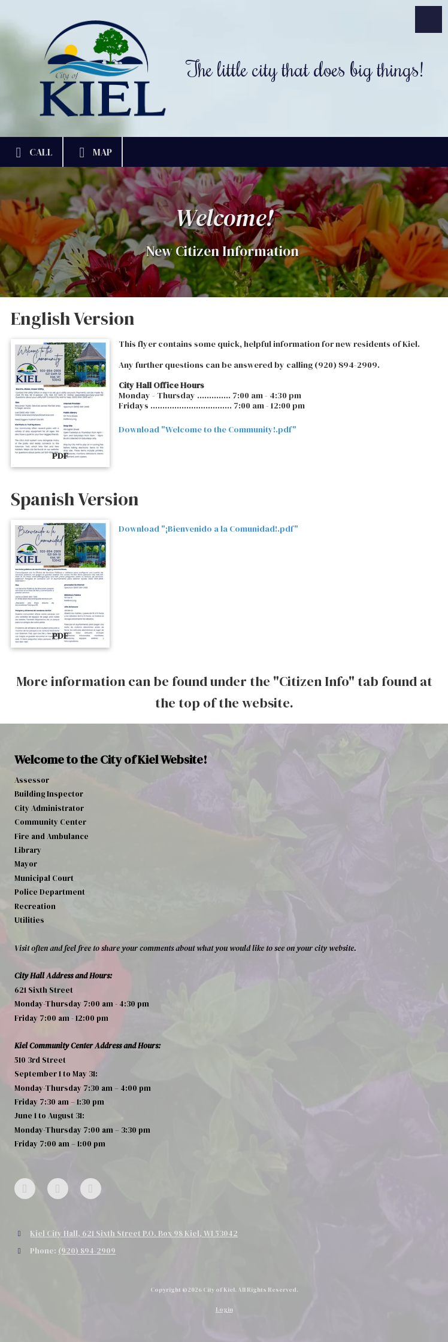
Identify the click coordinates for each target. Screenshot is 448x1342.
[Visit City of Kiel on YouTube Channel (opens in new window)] (90, 1188)
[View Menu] (428, 19)
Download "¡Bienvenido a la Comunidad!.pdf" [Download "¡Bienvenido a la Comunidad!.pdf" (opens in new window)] (208, 529)
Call (31, 152)
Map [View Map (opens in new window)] (92, 152)
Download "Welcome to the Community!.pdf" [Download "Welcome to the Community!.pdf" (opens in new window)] (207, 429)
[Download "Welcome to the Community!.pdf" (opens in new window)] (60, 403)
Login (224, 1309)
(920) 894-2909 (87, 1251)
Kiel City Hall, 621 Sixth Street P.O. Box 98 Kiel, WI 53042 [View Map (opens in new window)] (134, 1233)
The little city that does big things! (305, 68)
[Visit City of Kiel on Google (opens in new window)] (57, 1188)
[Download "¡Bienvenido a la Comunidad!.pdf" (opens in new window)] (60, 584)
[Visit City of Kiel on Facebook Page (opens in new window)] (24, 1188)
